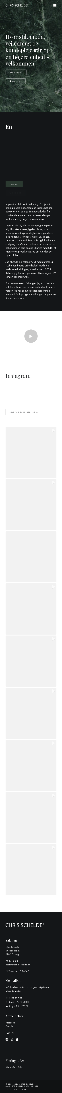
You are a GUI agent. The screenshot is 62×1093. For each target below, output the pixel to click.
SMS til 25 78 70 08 (19, 1002)
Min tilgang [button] (16, 72)
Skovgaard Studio (16, 1089)
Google (9, 1026)
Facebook (10, 1022)
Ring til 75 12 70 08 (18, 1006)
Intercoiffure (14, 292)
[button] (55, 5)
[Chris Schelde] (17, 5)
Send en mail (15, 997)
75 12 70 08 (12, 960)
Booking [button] (16, 81)
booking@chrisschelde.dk (18, 964)
